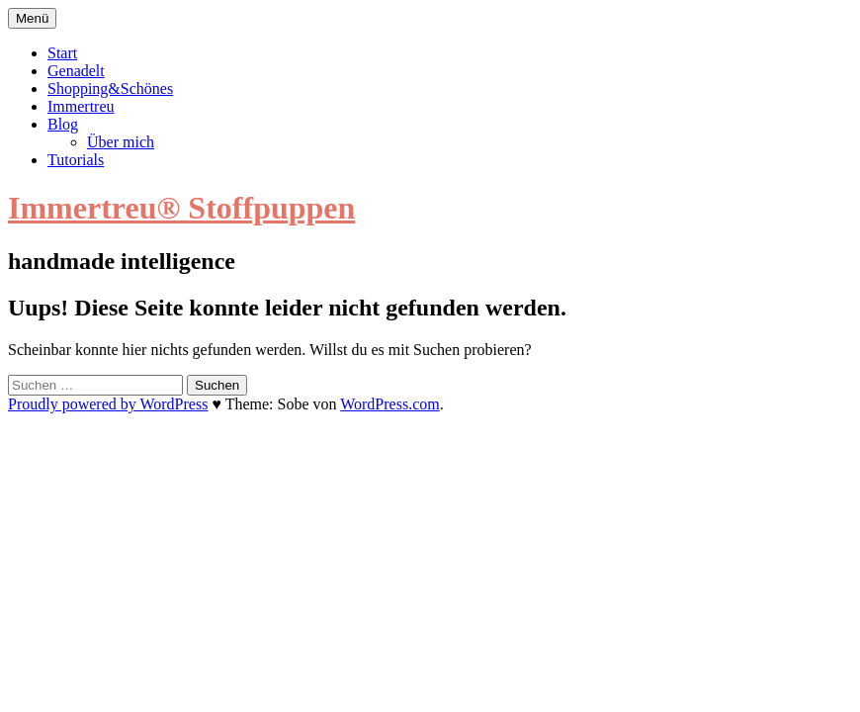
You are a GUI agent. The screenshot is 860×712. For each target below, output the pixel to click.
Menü (32, 18)
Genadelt (76, 70)
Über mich (120, 142)
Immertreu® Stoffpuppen (181, 207)
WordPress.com (389, 404)
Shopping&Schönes (110, 88)
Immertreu (81, 106)
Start (62, 52)
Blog (62, 124)
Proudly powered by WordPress (108, 404)
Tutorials (75, 159)
